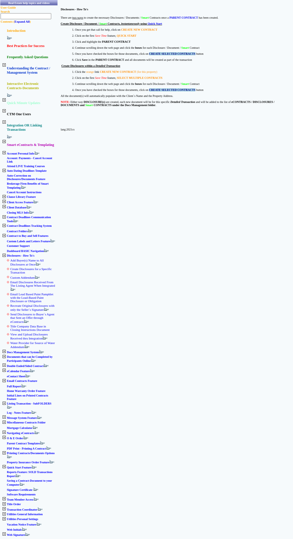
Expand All (22, 21)
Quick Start (155, 23)
